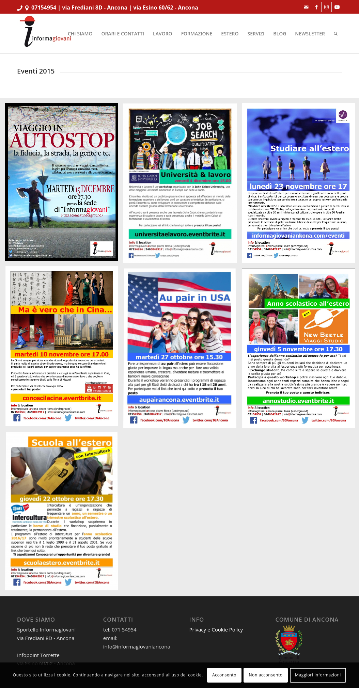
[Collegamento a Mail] (306, 7)
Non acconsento (265, 675)
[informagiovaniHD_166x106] (45, 33)
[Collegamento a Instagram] (326, 7)
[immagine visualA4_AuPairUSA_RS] (182, 351)
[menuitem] (80, 33)
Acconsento (224, 675)
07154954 (43, 7)
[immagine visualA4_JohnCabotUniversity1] (182, 186)
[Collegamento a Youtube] (337, 7)
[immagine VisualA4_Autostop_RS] (64, 184)
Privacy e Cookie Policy (216, 629)
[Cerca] (335, 33)
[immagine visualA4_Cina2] (64, 348)
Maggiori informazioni (318, 675)
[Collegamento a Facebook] (316, 7)
